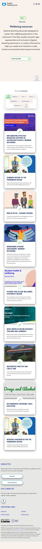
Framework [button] (17, 105)
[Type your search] (21, 59)
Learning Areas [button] (25, 101)
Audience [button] (14, 97)
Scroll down (37, 78)
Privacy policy (5, 514)
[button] (33, 4)
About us (3, 511)
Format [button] (31, 97)
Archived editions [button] (12, 482)
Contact (23, 511)
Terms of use (25, 514)
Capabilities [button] (13, 101)
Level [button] (23, 97)
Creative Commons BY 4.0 (18, 530)
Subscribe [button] (12, 476)
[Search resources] (29, 58)
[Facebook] (3, 501)
